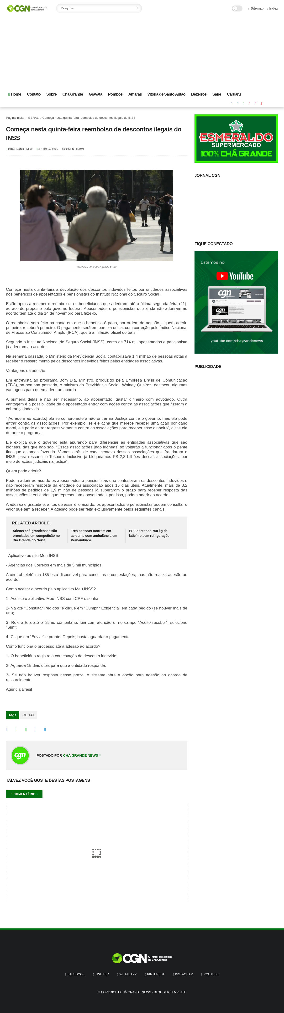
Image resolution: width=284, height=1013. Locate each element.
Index (272, 8)
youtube (211, 972)
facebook (76, 972)
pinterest (155, 972)
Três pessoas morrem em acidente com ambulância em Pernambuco (94, 535)
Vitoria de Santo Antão (166, 94)
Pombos (115, 94)
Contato (34, 94)
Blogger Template (170, 990)
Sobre (51, 94)
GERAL (33, 117)
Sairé (216, 94)
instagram (184, 972)
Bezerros (199, 94)
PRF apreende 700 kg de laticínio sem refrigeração (149, 533)
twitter (102, 972)
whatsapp (128, 972)
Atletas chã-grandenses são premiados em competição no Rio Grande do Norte (36, 535)
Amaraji (135, 94)
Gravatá (95, 94)
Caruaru (234, 94)
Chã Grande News (135, 990)
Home (14, 94)
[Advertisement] (142, 52)
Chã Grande (72, 94)
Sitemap (256, 8)
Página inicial (15, 117)
